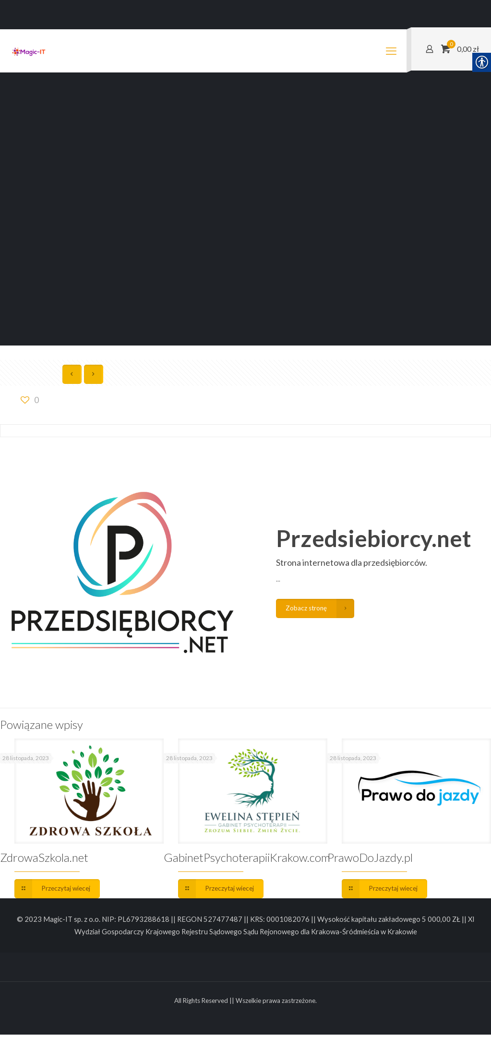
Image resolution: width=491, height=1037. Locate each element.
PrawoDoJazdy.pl (370, 858)
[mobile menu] (391, 51)
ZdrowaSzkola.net (44, 858)
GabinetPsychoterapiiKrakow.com (247, 858)
